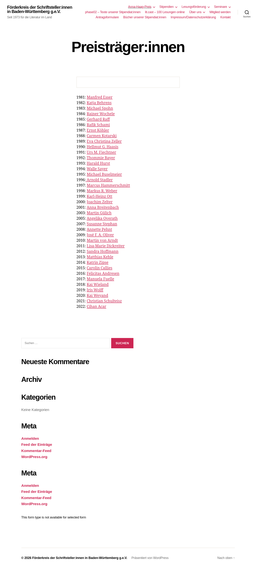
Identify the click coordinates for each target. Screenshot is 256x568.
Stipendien (166, 7)
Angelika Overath (102, 218)
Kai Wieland (98, 284)
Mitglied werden (220, 12)
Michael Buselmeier (104, 174)
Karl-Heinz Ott (99, 196)
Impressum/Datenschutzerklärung (193, 17)
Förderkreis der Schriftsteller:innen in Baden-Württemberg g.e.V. (39, 9)
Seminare (220, 7)
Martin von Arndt (102, 240)
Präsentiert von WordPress (149, 558)
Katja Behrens (99, 103)
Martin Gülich (99, 213)
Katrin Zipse (97, 262)
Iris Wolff (95, 290)
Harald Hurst (98, 163)
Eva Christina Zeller (104, 141)
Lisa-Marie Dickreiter (106, 246)
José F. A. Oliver (100, 235)
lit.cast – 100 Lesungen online (165, 12)
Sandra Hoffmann (102, 251)
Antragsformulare (107, 17)
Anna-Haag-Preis (139, 7)
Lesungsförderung (194, 7)
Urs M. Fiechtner (101, 152)
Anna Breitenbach (103, 207)
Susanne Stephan (102, 224)
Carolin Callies (99, 268)
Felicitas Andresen (103, 273)
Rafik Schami (98, 125)
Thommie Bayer (101, 158)
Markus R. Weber (102, 191)
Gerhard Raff (98, 119)
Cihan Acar (96, 306)
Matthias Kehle (100, 257)
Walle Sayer (97, 169)
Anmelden (30, 438)
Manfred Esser (99, 97)
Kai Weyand (97, 295)
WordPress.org (34, 457)
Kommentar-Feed (36, 451)
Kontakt (225, 17)
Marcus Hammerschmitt (108, 185)
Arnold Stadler (99, 180)
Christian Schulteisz (104, 301)
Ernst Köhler (98, 130)
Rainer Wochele (101, 114)
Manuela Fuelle (100, 279)
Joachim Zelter (99, 202)
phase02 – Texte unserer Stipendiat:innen (113, 12)
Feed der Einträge (36, 444)
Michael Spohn (100, 108)
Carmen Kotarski (102, 136)
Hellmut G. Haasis (102, 147)
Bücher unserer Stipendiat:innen (144, 17)
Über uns (195, 12)
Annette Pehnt (99, 229)
